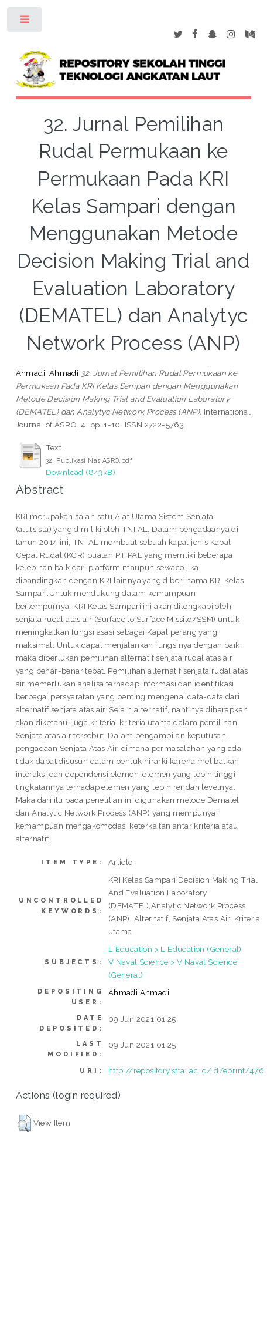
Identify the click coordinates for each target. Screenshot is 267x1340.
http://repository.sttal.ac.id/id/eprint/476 (186, 1070)
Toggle (25, 22)
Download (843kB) (80, 472)
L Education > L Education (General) (175, 949)
